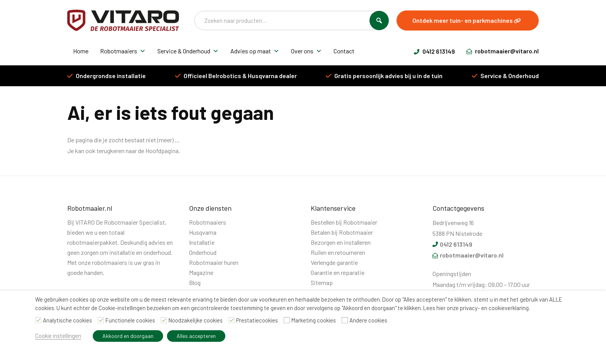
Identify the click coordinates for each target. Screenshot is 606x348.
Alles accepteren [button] (196, 336)
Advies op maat (254, 51)
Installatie (201, 242)
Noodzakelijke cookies (196, 320)
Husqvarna (202, 232)
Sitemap (322, 282)
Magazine (201, 272)
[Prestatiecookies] (231, 320)
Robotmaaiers (123, 51)
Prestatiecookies (257, 320)
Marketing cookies (313, 320)
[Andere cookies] (345, 320)
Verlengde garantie (334, 262)
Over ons (306, 51)
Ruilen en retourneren (338, 252)
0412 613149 (434, 51)
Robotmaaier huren (213, 262)
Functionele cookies (130, 320)
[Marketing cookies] (287, 320)
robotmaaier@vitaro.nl (502, 51)
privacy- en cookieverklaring (494, 307)
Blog (195, 282)
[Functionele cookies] (101, 320)
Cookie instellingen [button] (58, 335)
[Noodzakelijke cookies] (164, 320)
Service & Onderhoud (188, 51)
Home (81, 51)
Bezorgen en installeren (341, 242)
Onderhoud (202, 252)
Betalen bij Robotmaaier (342, 232)
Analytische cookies (67, 320)
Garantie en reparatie (337, 272)
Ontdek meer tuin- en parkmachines (466, 20)
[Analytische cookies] (38, 320)
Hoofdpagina (162, 150)
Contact (344, 51)
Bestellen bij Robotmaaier (344, 222)
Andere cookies (368, 320)
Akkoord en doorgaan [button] (127, 336)
